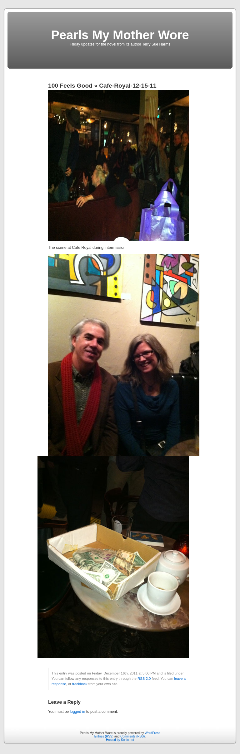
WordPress (152, 733)
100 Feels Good (70, 85)
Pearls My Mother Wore (120, 35)
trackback (79, 684)
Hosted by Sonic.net (120, 740)
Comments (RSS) (132, 736)
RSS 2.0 (144, 678)
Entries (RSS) (103, 736)
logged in (77, 711)
